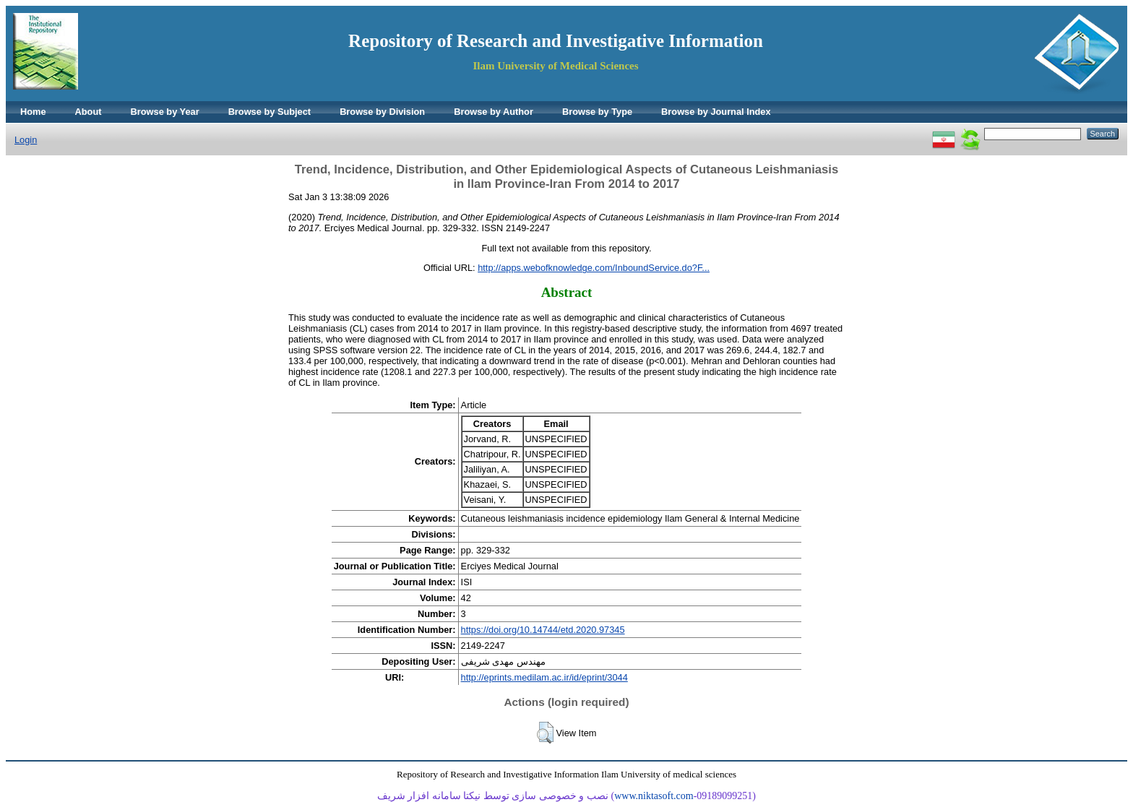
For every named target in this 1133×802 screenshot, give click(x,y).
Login (25, 139)
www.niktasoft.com (654, 795)
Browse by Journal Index (715, 111)
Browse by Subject (269, 111)
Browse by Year (165, 111)
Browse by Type (597, 111)
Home (33, 111)
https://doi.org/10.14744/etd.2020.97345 (543, 629)
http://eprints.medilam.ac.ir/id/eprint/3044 (544, 677)
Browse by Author (493, 111)
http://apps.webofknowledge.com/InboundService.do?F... (594, 267)
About (88, 111)
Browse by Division (382, 111)
